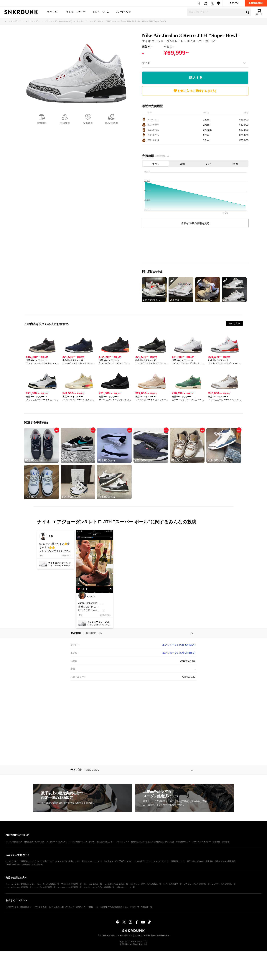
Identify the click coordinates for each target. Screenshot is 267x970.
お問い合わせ (37, 864)
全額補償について (177, 861)
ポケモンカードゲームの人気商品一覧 (145, 884)
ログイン (233, 3)
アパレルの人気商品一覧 (71, 884)
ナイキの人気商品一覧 (172, 884)
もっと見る (234, 323)
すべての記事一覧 (144, 907)
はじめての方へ (12, 861)
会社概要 (216, 842)
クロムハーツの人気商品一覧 (69, 887)
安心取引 (88, 123)
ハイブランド (123, 12)
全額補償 (65, 123)
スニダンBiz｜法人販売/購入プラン (99, 842)
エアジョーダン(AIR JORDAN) (178, 644)
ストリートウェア (75, 12)
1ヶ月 (209, 164)
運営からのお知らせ (195, 861)
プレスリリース (122, 842)
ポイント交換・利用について (68, 861)
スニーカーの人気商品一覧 (48, 884)
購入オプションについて (92, 861)
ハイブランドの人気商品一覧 (116, 884)
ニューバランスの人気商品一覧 (19, 887)
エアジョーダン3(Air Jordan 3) (178, 652)
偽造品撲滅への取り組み (34, 842)
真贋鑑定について (27, 861)
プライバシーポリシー (201, 842)
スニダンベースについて (56, 842)
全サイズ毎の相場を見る (195, 223)
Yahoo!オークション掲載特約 (18, 864)
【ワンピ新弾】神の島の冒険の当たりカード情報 (115, 907)
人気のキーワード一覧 (125, 887)
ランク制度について (45, 861)
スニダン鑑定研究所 (14, 842)
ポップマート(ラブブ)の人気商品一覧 (98, 887)
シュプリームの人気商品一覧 (223, 884)
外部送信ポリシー (183, 842)
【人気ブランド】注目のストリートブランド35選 (26, 907)
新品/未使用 (111, 123)
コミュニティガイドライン (157, 861)
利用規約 (209, 861)
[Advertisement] (195, 246)
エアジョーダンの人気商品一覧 (197, 884)
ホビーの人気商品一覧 (92, 884)
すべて (155, 164)
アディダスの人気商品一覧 (44, 887)
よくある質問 (138, 861)
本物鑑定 (42, 123)
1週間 (182, 164)
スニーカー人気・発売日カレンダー (20, 884)
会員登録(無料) (255, 3)
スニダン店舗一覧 (76, 842)
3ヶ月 (235, 164)
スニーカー (53, 12)
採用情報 (225, 842)
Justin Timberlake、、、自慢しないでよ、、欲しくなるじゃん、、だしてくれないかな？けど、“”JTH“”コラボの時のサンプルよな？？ (94, 607)
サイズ (146, 63)
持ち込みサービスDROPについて (117, 861)
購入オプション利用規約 (225, 861)
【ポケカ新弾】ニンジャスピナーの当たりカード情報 (70, 907)
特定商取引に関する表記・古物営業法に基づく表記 (152, 842)
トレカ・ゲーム (100, 12)
